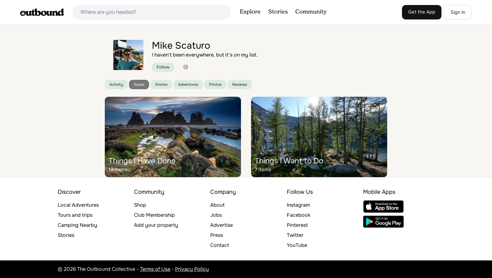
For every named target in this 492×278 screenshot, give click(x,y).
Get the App (421, 12)
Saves (139, 84)
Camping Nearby (77, 225)
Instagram (298, 205)
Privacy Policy (192, 269)
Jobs (216, 215)
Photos (215, 84)
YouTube (297, 245)
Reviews (239, 84)
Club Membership (154, 215)
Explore (250, 12)
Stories (278, 12)
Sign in (458, 12)
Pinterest (297, 225)
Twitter (295, 235)
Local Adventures (78, 205)
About (217, 205)
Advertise (221, 225)
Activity (116, 84)
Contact (219, 245)
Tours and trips (75, 215)
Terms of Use (155, 269)
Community (311, 12)
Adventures (188, 84)
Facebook (298, 215)
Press (216, 235)
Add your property (156, 225)
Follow (163, 67)
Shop (140, 205)
